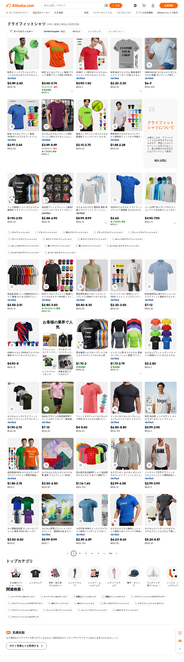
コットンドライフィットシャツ (57, 610)
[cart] (144, 6)
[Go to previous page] (67, 553)
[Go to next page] (116, 553)
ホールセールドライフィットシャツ (123, 246)
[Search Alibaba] (73, 5)
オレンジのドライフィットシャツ (127, 239)
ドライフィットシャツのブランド (23, 617)
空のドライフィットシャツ (75, 232)
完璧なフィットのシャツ (84, 596)
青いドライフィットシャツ (57, 246)
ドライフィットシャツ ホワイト (149, 603)
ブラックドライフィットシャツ (108, 232)
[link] (180, 633)
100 (110, 553)
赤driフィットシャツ (58, 603)
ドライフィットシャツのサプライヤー (148, 596)
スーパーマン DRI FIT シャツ (21, 596)
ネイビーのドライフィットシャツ (23, 252)
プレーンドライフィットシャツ (142, 232)
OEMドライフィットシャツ (125, 610)
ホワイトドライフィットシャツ (57, 239)
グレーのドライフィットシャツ (114, 603)
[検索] (115, 5)
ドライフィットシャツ (19, 232)
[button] (106, 5)
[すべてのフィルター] (21, 31)
